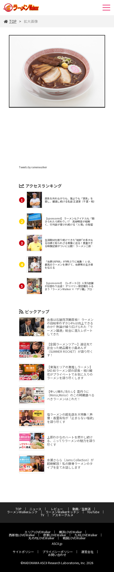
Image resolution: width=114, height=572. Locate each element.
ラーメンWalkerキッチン (62, 512)
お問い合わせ (57, 554)
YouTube (93, 512)
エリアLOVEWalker (38, 532)
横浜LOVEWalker (70, 532)
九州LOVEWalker (85, 535)
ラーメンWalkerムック (22, 512)
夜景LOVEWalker (54, 535)
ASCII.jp (57, 543)
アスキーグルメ (62, 515)
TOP (10, 21)
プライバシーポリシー (57, 551)
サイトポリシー (23, 551)
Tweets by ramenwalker (33, 167)
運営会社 (87, 551)
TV (42, 515)
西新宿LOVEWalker (22, 535)
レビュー (58, 509)
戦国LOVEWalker (74, 538)
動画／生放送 (81, 509)
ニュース (35, 509)
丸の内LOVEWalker (41, 538)
